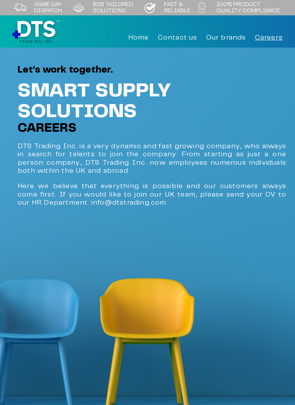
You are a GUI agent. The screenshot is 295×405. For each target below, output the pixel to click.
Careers (269, 37)
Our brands (226, 37)
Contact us (177, 37)
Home (138, 37)
